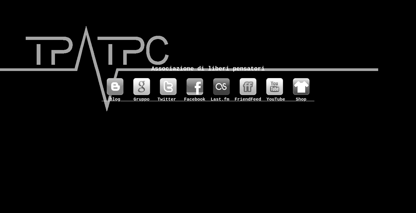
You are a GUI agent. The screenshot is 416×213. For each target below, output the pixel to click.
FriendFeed (248, 99)
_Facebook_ (194, 99)
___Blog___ (115, 99)
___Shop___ (301, 99)
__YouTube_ (274, 99)
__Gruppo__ (141, 99)
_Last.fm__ (221, 99)
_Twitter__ (168, 99)
